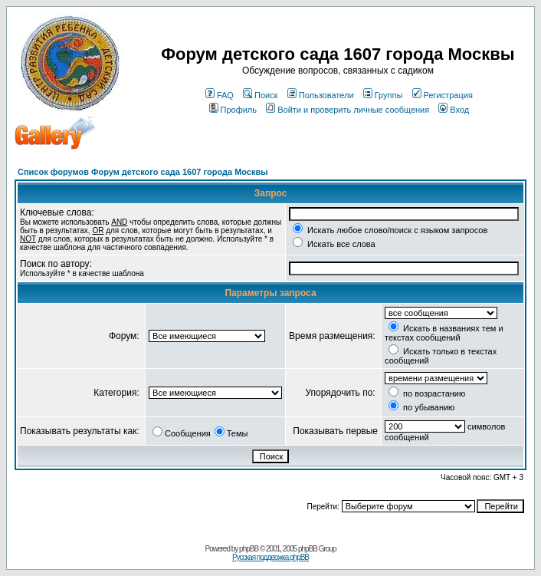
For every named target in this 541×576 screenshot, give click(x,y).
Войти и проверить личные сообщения (347, 109)
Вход (453, 109)
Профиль (233, 109)
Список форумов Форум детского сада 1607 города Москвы (143, 171)
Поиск (260, 95)
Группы (383, 95)
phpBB (248, 549)
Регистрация (442, 95)
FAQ (219, 95)
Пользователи (320, 95)
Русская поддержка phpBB (270, 557)
